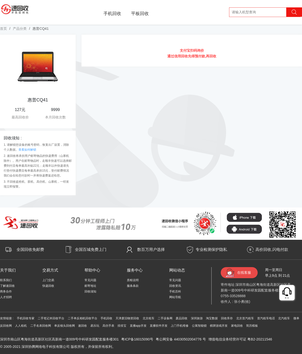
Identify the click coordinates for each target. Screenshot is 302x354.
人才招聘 (6, 297)
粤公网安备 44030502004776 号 (181, 339)
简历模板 (252, 325)
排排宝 (121, 325)
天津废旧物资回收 (127, 318)
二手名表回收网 (40, 325)
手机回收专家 (25, 318)
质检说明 (133, 280)
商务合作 (6, 291)
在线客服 (244, 272)
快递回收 (48, 286)
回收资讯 (175, 286)
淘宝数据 (212, 318)
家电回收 (237, 325)
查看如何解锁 (27, 149)
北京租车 (148, 318)
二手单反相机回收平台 (82, 318)
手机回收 (112, 13)
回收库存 (227, 318)
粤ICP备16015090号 (137, 339)
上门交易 (48, 280)
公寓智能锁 (199, 325)
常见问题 (90, 280)
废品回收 (181, 318)
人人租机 (21, 325)
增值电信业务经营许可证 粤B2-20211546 (240, 339)
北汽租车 (284, 318)
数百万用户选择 (151, 249)
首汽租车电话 (266, 318)
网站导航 (175, 297)
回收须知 (90, 291)
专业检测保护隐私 (211, 249)
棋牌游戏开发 (219, 325)
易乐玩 (94, 325)
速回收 (82, 325)
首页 (3, 29)
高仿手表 (108, 325)
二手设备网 (165, 318)
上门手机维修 (179, 325)
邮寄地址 (90, 286)
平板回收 (140, 13)
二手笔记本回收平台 (51, 318)
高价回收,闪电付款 (271, 249)
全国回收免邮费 (30, 249)
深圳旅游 (197, 318)
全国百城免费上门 (90, 249)
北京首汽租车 (245, 318)
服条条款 (133, 286)
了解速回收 (7, 286)
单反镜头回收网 (64, 325)
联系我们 (6, 280)
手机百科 (175, 291)
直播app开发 (138, 325)
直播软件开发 (159, 325)
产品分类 (20, 29)
